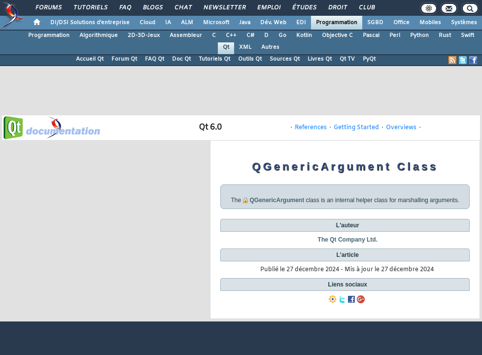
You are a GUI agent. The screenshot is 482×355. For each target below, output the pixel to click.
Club (366, 8)
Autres (270, 47)
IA (168, 22)
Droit (337, 8)
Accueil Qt (89, 59)
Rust (445, 35)
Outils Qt (250, 59)
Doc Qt (181, 59)
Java (244, 22)
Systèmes (464, 22)
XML (245, 47)
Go (282, 35)
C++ (231, 35)
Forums (48, 8)
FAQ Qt (154, 59)
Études (304, 8)
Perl (394, 35)
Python (419, 35)
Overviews (401, 128)
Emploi (268, 8)
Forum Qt (124, 59)
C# (250, 35)
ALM (187, 22)
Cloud (147, 22)
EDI (301, 22)
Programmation (336, 22)
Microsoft (216, 22)
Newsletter (224, 8)
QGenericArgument (276, 200)
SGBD (375, 22)
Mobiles (430, 22)
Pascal (371, 35)
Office (401, 22)
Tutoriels (90, 8)
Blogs (152, 8)
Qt (226, 47)
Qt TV (347, 59)
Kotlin (304, 35)
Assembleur (186, 35)
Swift (467, 35)
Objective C (337, 35)
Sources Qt (285, 59)
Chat (182, 8)
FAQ (125, 8)
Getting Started (356, 128)
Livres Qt (320, 59)
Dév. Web (273, 22)
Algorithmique (98, 35)
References (311, 128)
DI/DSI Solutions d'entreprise (90, 22)
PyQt (369, 59)
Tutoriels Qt (214, 59)
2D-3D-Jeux (144, 35)
